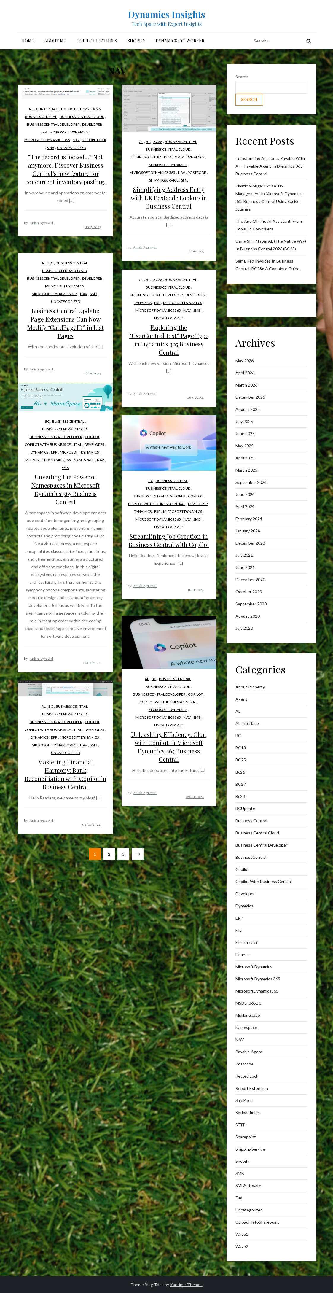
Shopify (136, 41)
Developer (92, 124)
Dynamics (195, 157)
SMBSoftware (248, 1185)
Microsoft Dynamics (69, 132)
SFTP (240, 1124)
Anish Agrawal (41, 222)
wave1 (241, 1234)
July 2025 (244, 421)
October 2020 (248, 591)
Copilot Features (97, 41)
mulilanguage (247, 1015)
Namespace (84, 460)
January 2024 (247, 530)
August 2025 (247, 409)
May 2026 (244, 360)
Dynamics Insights (166, 14)
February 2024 (248, 518)
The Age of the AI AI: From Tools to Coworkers (268, 225)
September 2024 (251, 482)
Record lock (94, 140)
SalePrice (244, 1100)
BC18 (72, 109)
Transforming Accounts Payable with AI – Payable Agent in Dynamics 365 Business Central (270, 166)
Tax (238, 1197)
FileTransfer (246, 942)
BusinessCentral (250, 857)
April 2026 (244, 372)
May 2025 (244, 445)
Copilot (92, 437)
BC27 (240, 784)
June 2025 (245, 433)
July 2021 (244, 555)
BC (63, 109)
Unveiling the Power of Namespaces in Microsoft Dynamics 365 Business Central (65, 489)
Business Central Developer (53, 124)
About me (55, 41)
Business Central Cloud (82, 116)
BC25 (84, 109)
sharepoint (245, 1136)
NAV (76, 140)
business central (41, 116)
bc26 (96, 109)
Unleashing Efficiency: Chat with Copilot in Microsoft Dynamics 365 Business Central (168, 746)
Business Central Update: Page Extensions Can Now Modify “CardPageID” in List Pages (65, 323)
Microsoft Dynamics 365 (47, 140)
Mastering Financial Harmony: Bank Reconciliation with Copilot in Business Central (65, 774)
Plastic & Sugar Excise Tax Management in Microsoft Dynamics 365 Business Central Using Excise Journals (268, 197)
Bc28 (240, 796)
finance (242, 954)
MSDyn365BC (248, 1003)
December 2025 (250, 397)
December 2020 (250, 579)
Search (241, 76)
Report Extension (251, 1088)
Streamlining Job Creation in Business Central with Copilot (169, 540)
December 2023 (250, 542)
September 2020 (251, 603)
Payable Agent (249, 1051)
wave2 (241, 1246)
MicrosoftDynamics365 (256, 990)
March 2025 (246, 470)
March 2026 (246, 384)
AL (30, 109)
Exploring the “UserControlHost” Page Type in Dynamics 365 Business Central (168, 339)
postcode (197, 172)
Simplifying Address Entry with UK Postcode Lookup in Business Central (169, 197)
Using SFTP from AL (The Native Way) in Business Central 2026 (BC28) (270, 244)
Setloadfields (247, 1112)
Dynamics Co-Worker (180, 41)
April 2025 (244, 457)
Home (27, 41)
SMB (50, 147)
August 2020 (247, 615)
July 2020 (244, 628)
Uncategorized (71, 147)
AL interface (46, 109)
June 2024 (245, 494)
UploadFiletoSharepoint (257, 1221)
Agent (241, 699)
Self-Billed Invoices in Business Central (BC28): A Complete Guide (267, 264)
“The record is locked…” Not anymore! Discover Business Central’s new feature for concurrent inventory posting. (65, 169)
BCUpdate (245, 808)
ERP (44, 132)
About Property (250, 686)
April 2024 (244, 506)
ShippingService (164, 180)
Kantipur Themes (186, 1284)
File (238, 930)
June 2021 (245, 567)
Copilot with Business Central (53, 444)
